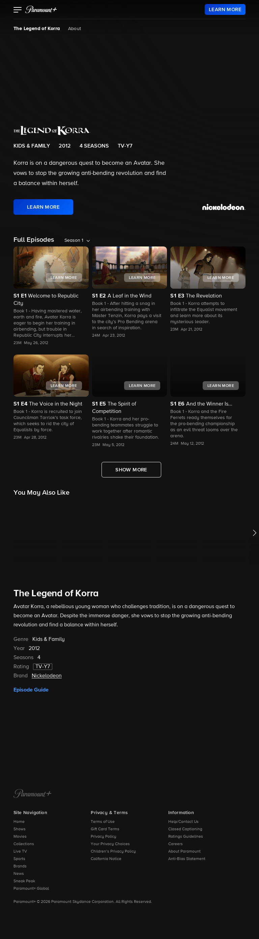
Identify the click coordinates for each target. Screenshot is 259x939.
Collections (23, 844)
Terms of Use (103, 822)
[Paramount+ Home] (32, 794)
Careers (175, 844)
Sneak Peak (24, 881)
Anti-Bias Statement (186, 859)
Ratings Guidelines (185, 837)
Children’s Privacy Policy (113, 852)
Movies (20, 837)
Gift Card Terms (105, 829)
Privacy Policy (103, 837)
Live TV (20, 852)
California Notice (106, 859)
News (18, 874)
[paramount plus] (41, 9)
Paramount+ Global (31, 889)
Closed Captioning (185, 829)
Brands (20, 866)
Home (19, 822)
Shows (19, 829)
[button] (17, 10)
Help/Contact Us (183, 822)
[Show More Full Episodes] (131, 469)
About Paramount (184, 852)
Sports (19, 859)
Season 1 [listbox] (73, 240)
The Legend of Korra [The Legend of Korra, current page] (36, 28)
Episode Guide (31, 690)
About (74, 28)
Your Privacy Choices (110, 844)
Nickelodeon (47, 676)
